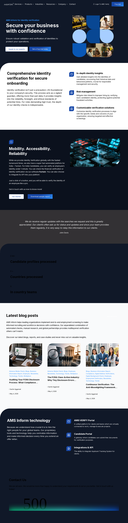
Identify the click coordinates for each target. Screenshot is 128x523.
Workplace (27, 376)
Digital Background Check (95, 376)
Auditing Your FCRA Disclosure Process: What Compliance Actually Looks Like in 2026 (24, 382)
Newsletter (34, 374)
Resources (51, 4)
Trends (20, 376)
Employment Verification (94, 378)
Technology (13, 376)
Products (29, 4)
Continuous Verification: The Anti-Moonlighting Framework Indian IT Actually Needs (100, 387)
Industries (40, 4)
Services (19, 4)
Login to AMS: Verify (101, 4)
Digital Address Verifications (104, 374)
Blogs (27, 371)
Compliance (90, 374)
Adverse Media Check (17, 371)
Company (63, 4)
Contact (72, 4)
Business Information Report (100, 371)
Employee (26, 374)
